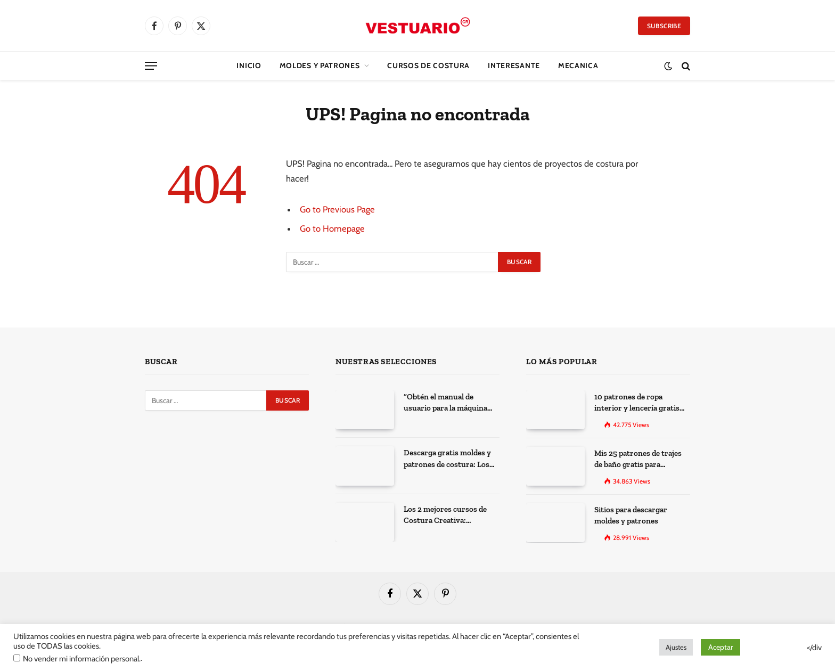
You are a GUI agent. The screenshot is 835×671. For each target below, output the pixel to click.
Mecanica (578, 65)
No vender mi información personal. (82, 659)
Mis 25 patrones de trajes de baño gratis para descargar (638, 459)
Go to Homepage (332, 228)
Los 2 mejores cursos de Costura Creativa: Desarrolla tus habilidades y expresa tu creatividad (449, 515)
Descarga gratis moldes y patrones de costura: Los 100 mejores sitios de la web (452, 459)
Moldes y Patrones (320, 65)
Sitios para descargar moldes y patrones (630, 515)
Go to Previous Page (337, 209)
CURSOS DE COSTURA (428, 65)
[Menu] (151, 66)
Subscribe (664, 26)
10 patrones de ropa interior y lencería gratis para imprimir (637, 403)
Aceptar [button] (720, 647)
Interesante (514, 65)
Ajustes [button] (676, 647)
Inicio (248, 65)
